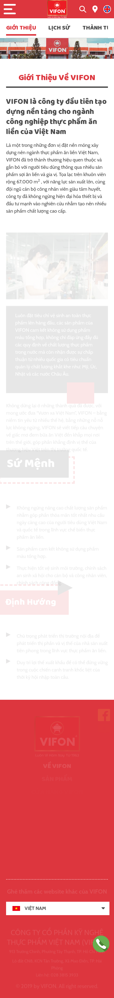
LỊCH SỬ (59, 28)
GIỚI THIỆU (21, 28)
